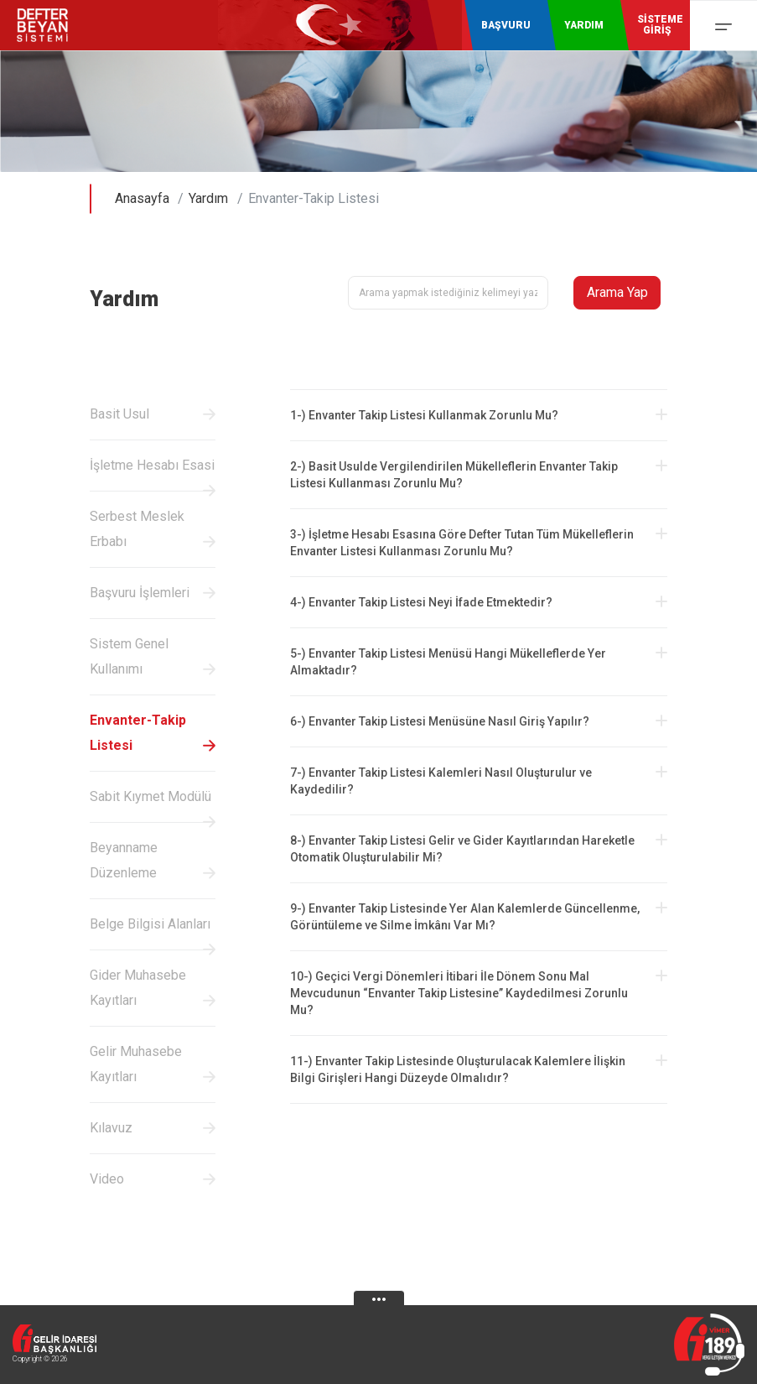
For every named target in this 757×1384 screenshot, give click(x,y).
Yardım (208, 198)
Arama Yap (617, 292)
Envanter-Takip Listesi (138, 732)
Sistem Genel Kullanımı (129, 656)
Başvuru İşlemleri (139, 593)
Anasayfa (142, 198)
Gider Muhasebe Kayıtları (138, 987)
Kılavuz (111, 1128)
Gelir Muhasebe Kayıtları (136, 1064)
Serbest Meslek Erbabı (137, 528)
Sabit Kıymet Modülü (150, 796)
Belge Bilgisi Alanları (150, 924)
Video (107, 1179)
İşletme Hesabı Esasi (152, 465)
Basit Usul (119, 414)
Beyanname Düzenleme (124, 860)
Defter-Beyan (54, 25)
